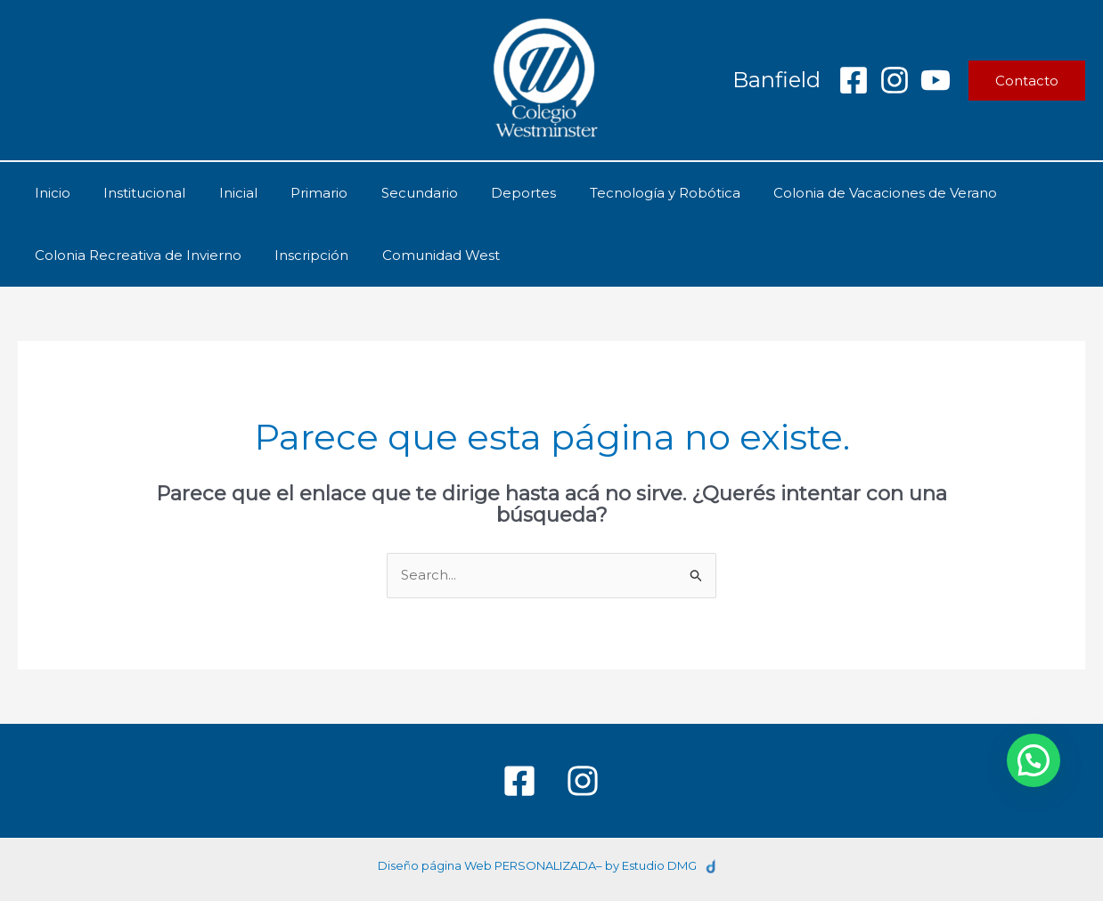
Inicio (49, 192)
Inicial (221, 192)
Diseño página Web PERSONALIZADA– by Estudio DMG (537, 865)
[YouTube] (935, 80)
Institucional (135, 192)
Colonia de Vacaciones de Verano (835, 192)
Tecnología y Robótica (621, 192)
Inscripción (302, 255)
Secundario (389, 192)
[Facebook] (853, 80)
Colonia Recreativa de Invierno (134, 255)
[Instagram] (894, 80)
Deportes (486, 192)
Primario (295, 192)
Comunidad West (424, 255)
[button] (1026, 81)
